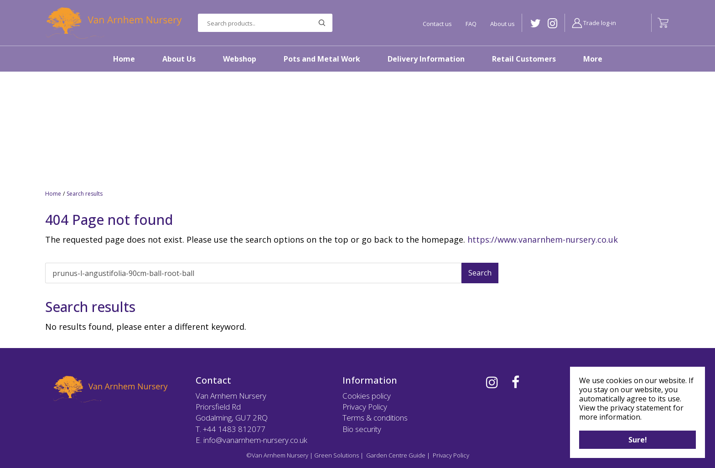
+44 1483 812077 (234, 429)
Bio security (361, 429)
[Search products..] (265, 23)
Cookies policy (366, 395)
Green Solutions (336, 455)
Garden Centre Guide (395, 455)
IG (552, 23)
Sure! (637, 440)
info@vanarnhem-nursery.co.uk (255, 440)
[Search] (253, 273)
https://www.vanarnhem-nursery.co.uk (542, 239)
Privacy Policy (364, 406)
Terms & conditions (375, 417)
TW (535, 23)
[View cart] (663, 23)
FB (515, 382)
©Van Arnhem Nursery (277, 455)
